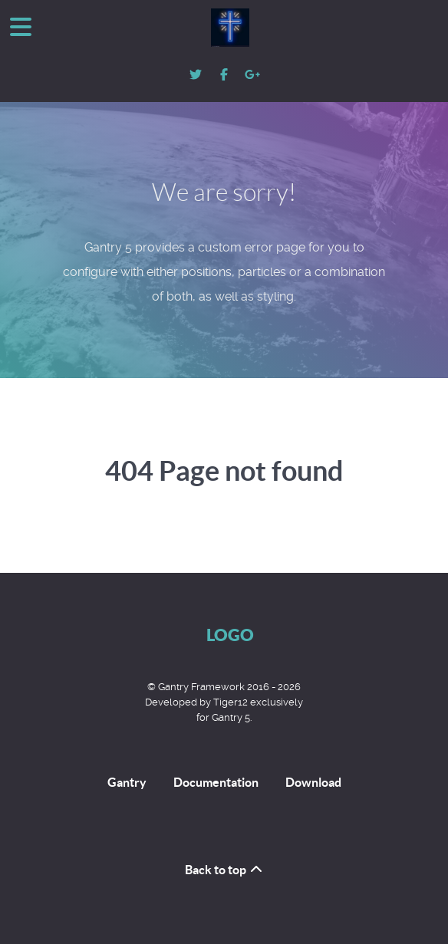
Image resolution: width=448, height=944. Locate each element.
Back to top (224, 870)
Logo (230, 634)
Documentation (216, 782)
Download (313, 782)
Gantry (127, 782)
